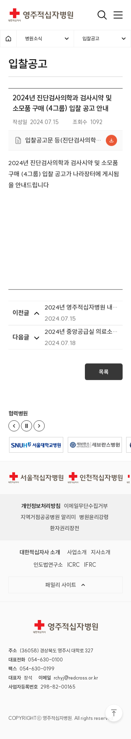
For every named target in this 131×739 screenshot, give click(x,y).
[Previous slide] (14, 425)
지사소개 (100, 552)
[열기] (102, 15)
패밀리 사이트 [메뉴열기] (65, 584)
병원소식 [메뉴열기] (47, 38)
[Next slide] (39, 425)
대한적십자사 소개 (40, 552)
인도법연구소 (48, 564)
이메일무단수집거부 (86, 505)
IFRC (90, 564)
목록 (104, 374)
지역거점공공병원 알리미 (48, 517)
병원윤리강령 (94, 517)
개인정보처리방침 (40, 505)
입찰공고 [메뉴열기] (104, 38)
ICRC (73, 564)
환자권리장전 (64, 528)
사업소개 (77, 552)
